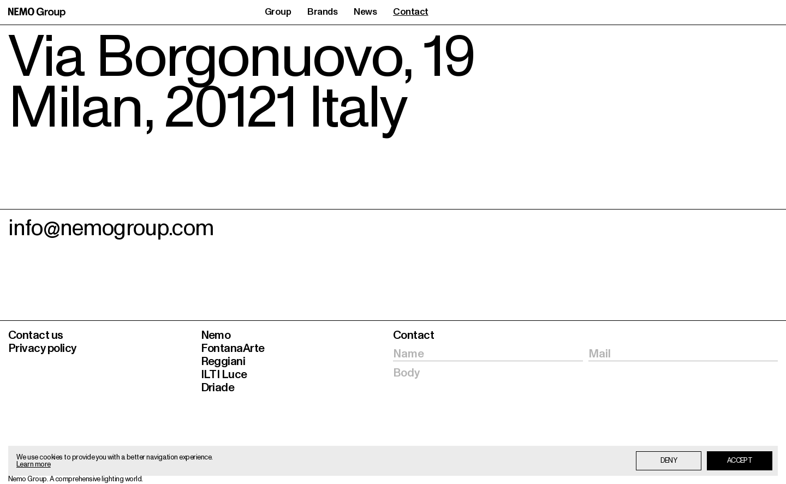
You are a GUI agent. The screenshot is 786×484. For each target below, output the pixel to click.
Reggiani (223, 361)
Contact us (35, 335)
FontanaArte (233, 348)
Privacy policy (42, 348)
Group (278, 12)
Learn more (33, 464)
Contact (410, 12)
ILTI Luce (224, 374)
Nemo (216, 335)
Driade (218, 387)
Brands (322, 12)
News (365, 12)
